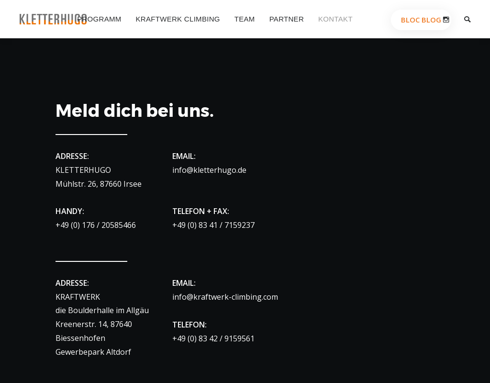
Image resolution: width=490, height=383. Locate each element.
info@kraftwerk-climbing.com (225, 297)
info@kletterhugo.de (209, 170)
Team (244, 19)
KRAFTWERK (78, 297)
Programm (99, 19)
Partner (286, 19)
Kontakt (335, 19)
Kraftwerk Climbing (178, 19)
